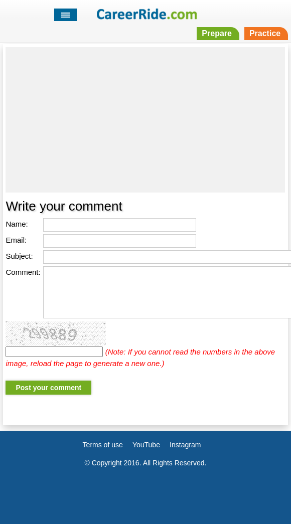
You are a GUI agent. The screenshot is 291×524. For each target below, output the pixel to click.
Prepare (217, 33)
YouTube (146, 445)
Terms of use (103, 445)
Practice (264, 33)
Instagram (185, 445)
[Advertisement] (145, 120)
